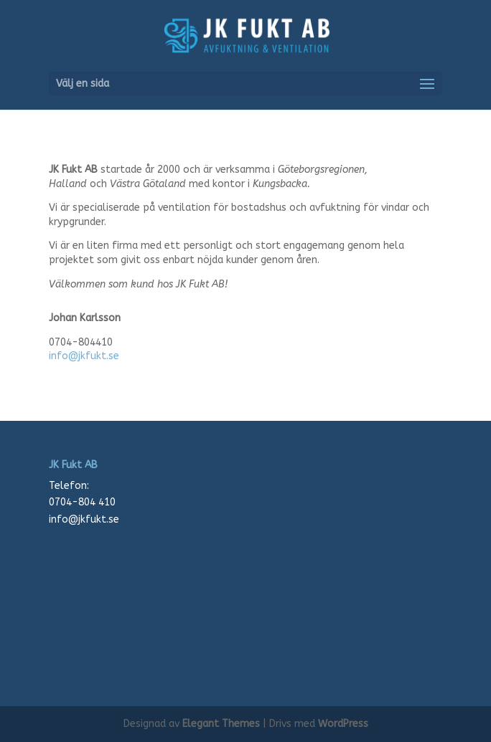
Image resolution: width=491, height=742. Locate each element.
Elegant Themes (221, 724)
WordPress (343, 724)
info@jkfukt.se (84, 356)
